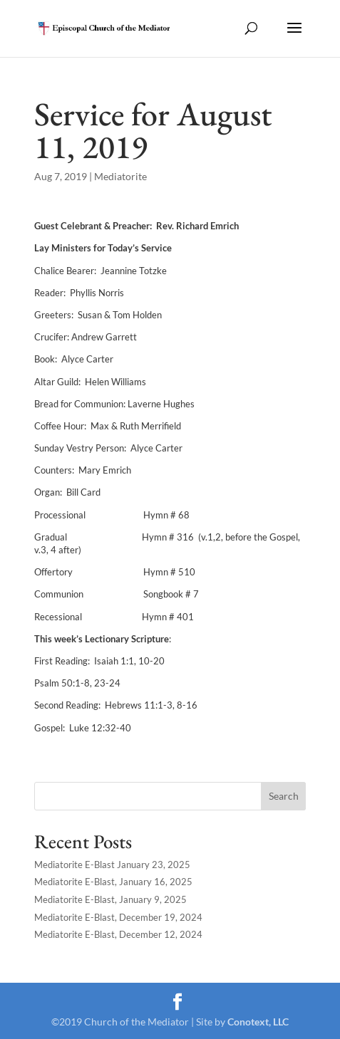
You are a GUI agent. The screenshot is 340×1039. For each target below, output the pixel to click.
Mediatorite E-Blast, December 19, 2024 (118, 917)
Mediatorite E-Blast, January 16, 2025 (113, 881)
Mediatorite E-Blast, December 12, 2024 (118, 934)
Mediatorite (120, 176)
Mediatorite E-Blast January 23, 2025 (112, 864)
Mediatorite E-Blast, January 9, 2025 (110, 899)
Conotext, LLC (258, 1021)
